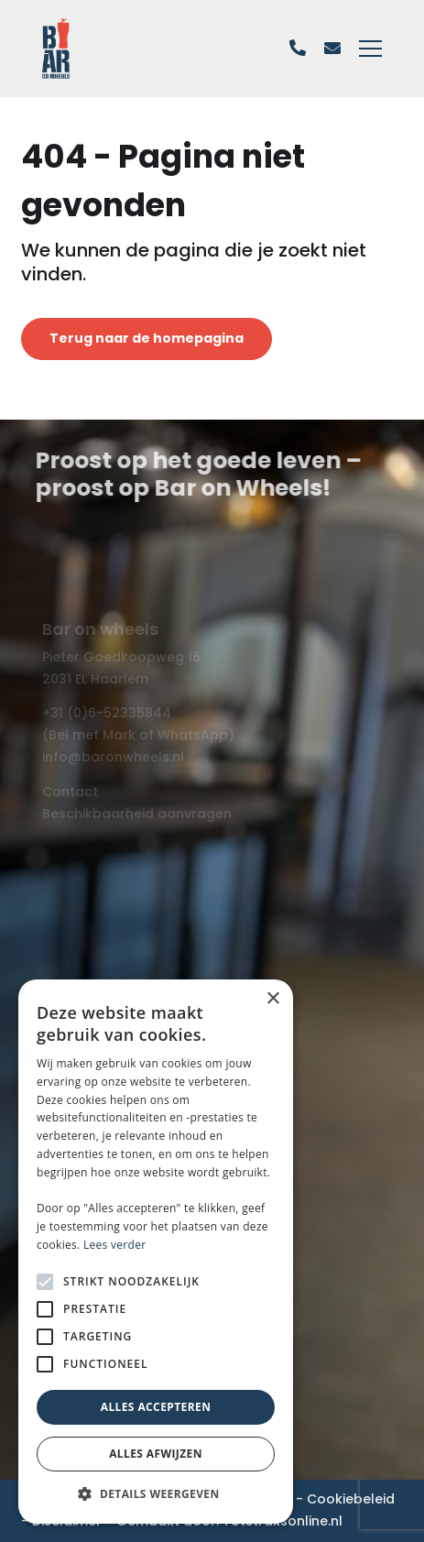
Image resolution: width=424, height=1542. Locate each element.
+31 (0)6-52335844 (106, 713)
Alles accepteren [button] (156, 1407)
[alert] (155, 1251)
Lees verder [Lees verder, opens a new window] (115, 1244)
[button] (156, 1494)
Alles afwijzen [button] (155, 1453)
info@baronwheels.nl (113, 757)
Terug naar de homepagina (146, 338)
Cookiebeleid (351, 1499)
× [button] (272, 999)
